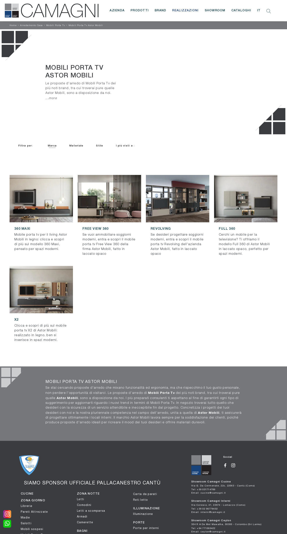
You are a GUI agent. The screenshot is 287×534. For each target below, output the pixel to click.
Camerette (85, 522)
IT (259, 10)
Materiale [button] (76, 146)
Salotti (26, 523)
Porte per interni (146, 528)
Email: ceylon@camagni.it (208, 531)
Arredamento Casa (31, 25)
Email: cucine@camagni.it (208, 492)
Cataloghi (241, 10)
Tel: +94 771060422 (203, 528)
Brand (160, 10)
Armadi (82, 516)
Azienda (117, 10)
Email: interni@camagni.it (208, 512)
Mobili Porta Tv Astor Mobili (86, 25)
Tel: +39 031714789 (203, 489)
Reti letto (140, 499)
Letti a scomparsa (91, 510)
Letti (80, 499)
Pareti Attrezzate (34, 511)
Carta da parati (145, 494)
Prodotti (140, 10)
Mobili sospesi (32, 529)
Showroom (215, 10)
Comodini (84, 505)
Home (13, 25)
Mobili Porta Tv (55, 25)
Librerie (26, 506)
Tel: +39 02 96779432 (204, 508)
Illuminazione (143, 513)
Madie (25, 517)
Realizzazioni (185, 10)
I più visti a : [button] (125, 146)
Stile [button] (99, 146)
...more (51, 98)
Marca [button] (52, 146)
